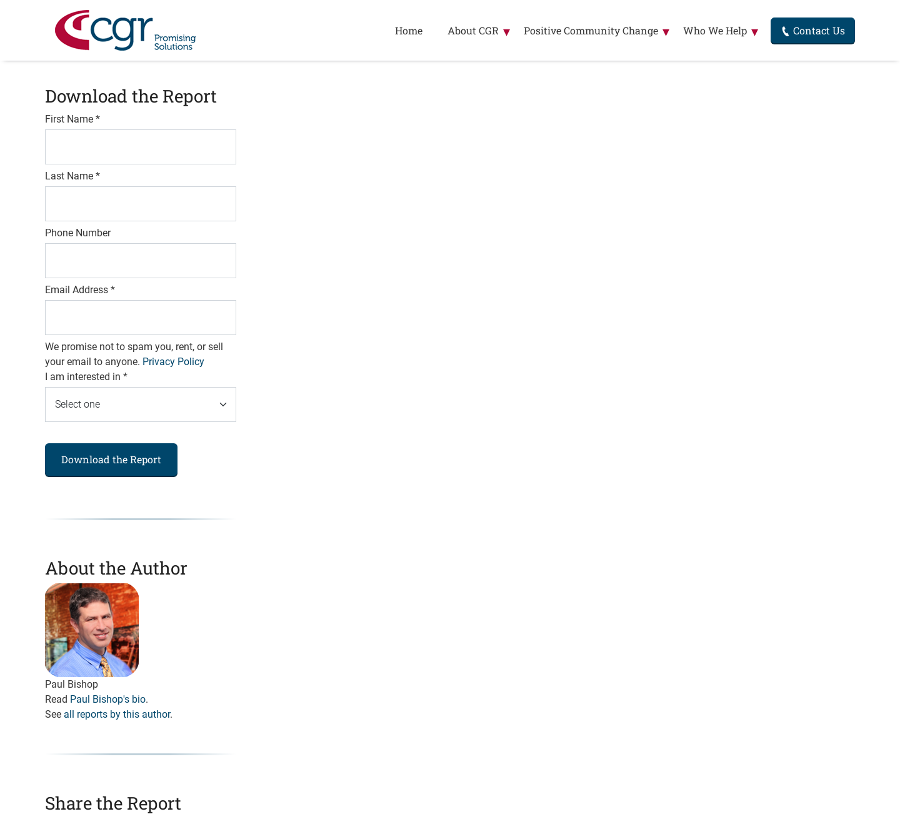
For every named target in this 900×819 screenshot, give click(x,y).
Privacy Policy (173, 362)
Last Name (72, 176)
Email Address (80, 290)
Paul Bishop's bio (108, 699)
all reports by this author (117, 714)
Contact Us (813, 30)
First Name (72, 119)
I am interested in (86, 377)
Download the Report (111, 459)
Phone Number (78, 233)
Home (408, 30)
